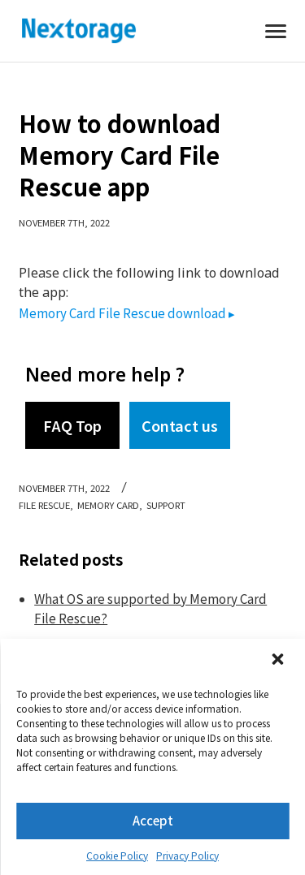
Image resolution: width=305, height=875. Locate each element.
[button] (279, 660)
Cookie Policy (117, 855)
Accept (153, 820)
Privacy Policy (187, 855)
